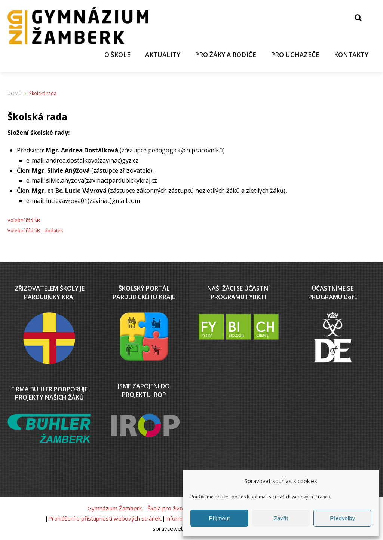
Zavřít (281, 518)
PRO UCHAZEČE (294, 54)
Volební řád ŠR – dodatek (35, 230)
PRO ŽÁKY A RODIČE (224, 54)
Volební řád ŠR (23, 220)
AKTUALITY (161, 54)
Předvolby (342, 518)
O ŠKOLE (115, 54)
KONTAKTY (351, 54)
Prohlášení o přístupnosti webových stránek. (105, 518)
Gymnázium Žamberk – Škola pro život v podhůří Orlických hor (166, 508)
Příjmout (219, 518)
